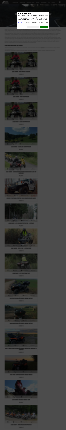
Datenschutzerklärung (22, 22)
